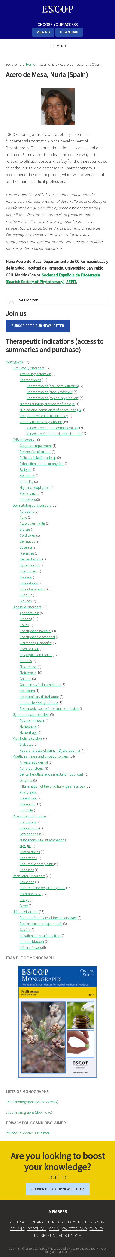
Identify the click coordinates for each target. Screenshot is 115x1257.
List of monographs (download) (29, 1112)
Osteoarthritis (30, 852)
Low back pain (30, 834)
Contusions (28, 822)
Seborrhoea (29, 583)
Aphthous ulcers (32, 768)
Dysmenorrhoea (32, 720)
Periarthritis (28, 858)
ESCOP (57, 9)
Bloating (26, 619)
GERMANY (35, 1222)
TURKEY (96, 1228)
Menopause (28, 726)
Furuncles (27, 553)
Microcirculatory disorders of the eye (47, 403)
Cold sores (28, 535)
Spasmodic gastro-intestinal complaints (49, 708)
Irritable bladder (32, 941)
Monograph (14, 362)
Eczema (26, 547)
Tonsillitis (26, 810)
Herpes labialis (31, 559)
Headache (27, 475)
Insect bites (28, 571)
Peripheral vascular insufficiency (44, 415)
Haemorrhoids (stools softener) (50, 392)
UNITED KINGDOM (66, 1235)
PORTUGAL (36, 1228)
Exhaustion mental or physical (42, 463)
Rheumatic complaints (37, 864)
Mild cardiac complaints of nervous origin (50, 409)
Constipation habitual (35, 630)
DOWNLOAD (69, 32)
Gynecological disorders (31, 714)
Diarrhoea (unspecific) (36, 642)
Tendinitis (27, 869)
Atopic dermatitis (32, 523)
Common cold (30, 893)
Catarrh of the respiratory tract (42, 887)
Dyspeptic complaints (36, 654)
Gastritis (25, 678)
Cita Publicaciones (82, 1248)
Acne (23, 517)
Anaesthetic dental (34, 762)
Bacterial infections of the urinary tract (48, 917)
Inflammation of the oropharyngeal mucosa (52, 786)
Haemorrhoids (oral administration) (53, 386)
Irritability (26, 481)
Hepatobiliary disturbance (39, 696)
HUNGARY (55, 1222)
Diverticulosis (29, 648)
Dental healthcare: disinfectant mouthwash (52, 774)
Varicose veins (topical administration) (55, 433)
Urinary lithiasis (31, 947)
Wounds (26, 601)
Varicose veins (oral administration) (53, 427)
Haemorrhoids (30, 380)
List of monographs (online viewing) (32, 1101)
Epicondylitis (29, 828)
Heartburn (27, 690)
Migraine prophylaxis (35, 487)
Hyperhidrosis (30, 565)
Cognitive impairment (36, 445)
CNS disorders (23, 439)
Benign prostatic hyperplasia (41, 923)
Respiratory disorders (29, 875)
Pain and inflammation (29, 816)
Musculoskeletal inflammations (43, 840)
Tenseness (28, 499)
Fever (24, 905)
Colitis (24, 625)
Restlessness (29, 493)
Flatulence (28, 672)
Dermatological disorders (32, 505)
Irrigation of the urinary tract (40, 935)
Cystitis (25, 929)
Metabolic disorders (27, 738)
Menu (61, 46)
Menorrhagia (29, 732)
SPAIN (54, 1228)
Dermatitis (27, 541)
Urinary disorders (25, 911)
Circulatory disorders (28, 368)
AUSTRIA (16, 1222)
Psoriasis (26, 577)
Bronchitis (27, 881)
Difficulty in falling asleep (38, 457)
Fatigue (25, 469)
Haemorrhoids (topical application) (53, 397)
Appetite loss (29, 613)
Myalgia (25, 846)
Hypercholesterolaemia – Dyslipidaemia (50, 750)
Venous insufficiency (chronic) (42, 421)
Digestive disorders (27, 607)
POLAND (17, 1228)
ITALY (70, 1222)
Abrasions (27, 511)
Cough (24, 899)
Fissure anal (28, 666)
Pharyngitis (28, 792)
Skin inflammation (33, 589)
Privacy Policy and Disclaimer (27, 1133)
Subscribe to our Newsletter (38, 326)
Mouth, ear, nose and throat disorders (41, 756)
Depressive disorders (35, 451)
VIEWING (43, 32)
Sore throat (28, 798)
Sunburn (26, 595)
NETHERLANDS (91, 1222)
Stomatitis (27, 804)
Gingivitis (26, 780)
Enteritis (26, 660)
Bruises (25, 529)
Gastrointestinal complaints (40, 684)
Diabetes (26, 744)
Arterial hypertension (35, 374)
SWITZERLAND (74, 1228)
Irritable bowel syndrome (39, 702)
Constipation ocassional (37, 636)
